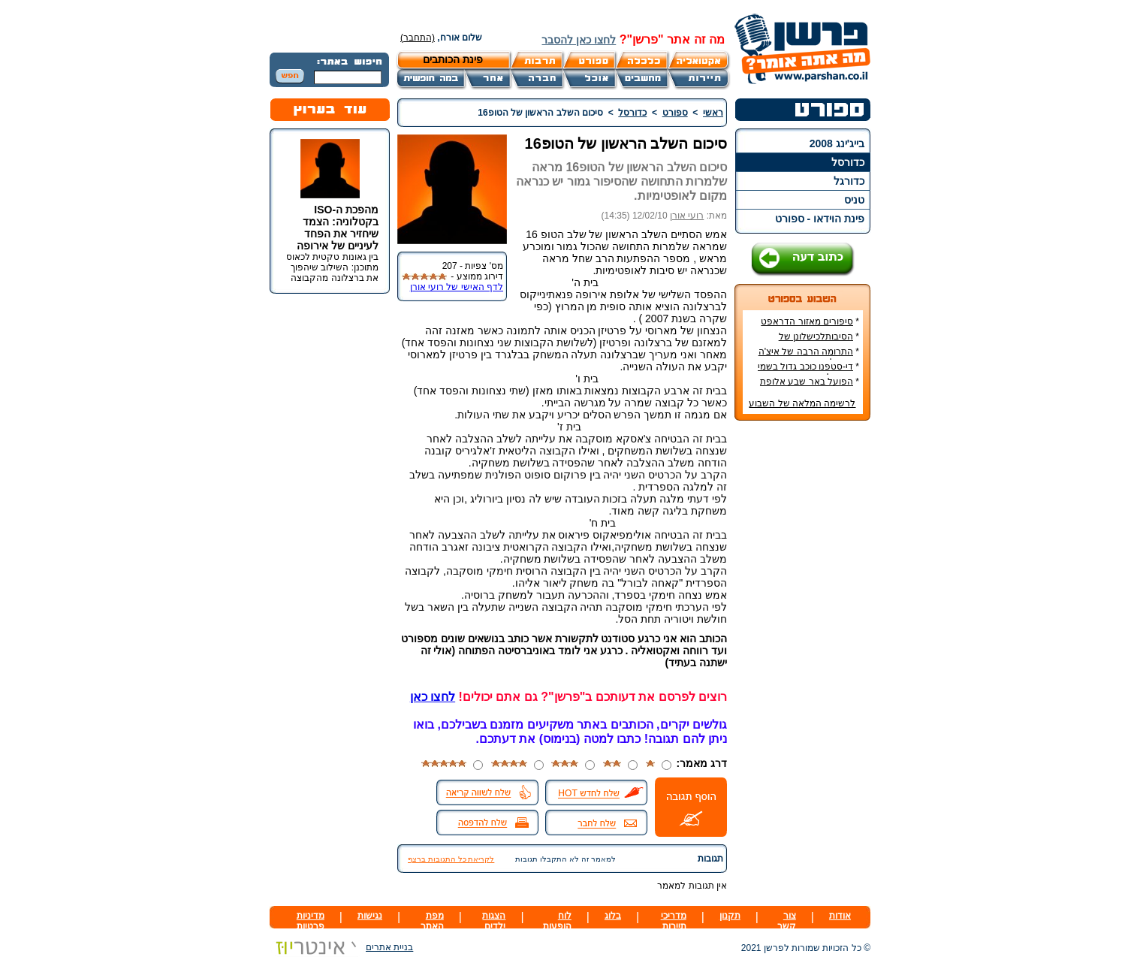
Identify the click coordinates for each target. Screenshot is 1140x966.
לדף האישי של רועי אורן (456, 287)
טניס (854, 200)
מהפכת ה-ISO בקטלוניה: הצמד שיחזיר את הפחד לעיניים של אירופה (337, 228)
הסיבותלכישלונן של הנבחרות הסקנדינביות (816, 341)
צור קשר (786, 920)
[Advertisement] (803, 656)
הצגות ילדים (493, 920)
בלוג (613, 915)
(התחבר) (417, 37)
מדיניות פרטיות (310, 920)
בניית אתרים (341, 947)
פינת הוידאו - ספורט (819, 219)
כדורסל (847, 162)
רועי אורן (687, 215)
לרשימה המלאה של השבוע (802, 403)
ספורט (675, 112)
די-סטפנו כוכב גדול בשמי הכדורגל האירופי (808, 371)
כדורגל (849, 181)
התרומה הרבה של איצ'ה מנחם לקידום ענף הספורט (807, 356)
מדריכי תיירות (673, 920)
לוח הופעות (557, 920)
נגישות (369, 915)
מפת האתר (432, 920)
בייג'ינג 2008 (837, 143)
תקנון (729, 915)
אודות (840, 915)
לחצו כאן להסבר (578, 40)
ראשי (713, 112)
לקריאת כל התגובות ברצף (451, 859)
